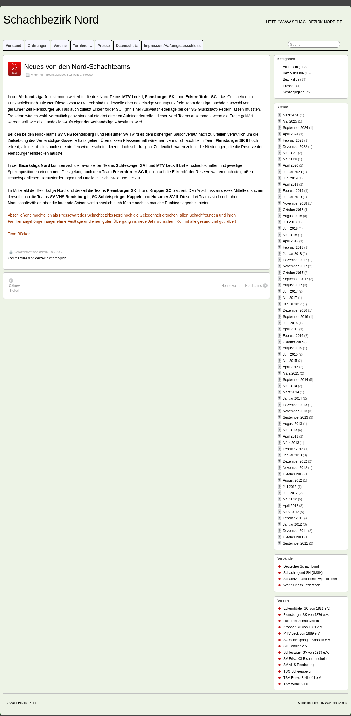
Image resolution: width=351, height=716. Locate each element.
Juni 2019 (290, 178)
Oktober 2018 (293, 210)
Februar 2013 (293, 449)
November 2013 (295, 411)
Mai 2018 (290, 235)
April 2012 (290, 506)
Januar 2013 (292, 455)
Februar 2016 (293, 336)
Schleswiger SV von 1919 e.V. (306, 652)
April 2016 (290, 329)
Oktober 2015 (293, 342)
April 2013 (290, 436)
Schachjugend (293, 92)
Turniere (82, 46)
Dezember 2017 (295, 260)
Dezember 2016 (295, 310)
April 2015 (290, 367)
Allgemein (37, 74)
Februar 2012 (293, 518)
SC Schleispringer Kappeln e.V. (307, 640)
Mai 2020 (290, 159)
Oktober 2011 (293, 537)
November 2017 (295, 266)
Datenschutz (127, 45)
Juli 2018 (290, 222)
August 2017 (292, 285)
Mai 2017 (290, 298)
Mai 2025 (290, 121)
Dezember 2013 (295, 405)
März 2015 (291, 373)
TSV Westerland (295, 684)
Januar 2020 (292, 172)
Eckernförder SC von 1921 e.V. (306, 608)
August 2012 (292, 480)
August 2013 (292, 424)
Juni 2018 (290, 228)
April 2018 (290, 241)
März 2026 (291, 115)
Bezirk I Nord (27, 702)
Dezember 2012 (295, 461)
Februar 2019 (293, 191)
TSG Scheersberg (297, 671)
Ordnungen (37, 45)
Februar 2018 (293, 247)
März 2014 (291, 392)
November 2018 (295, 203)
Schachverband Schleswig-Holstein (310, 579)
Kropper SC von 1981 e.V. (303, 627)
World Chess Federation (301, 585)
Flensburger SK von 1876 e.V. (306, 615)
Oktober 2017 (293, 273)
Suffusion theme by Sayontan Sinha (322, 702)
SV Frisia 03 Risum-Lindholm (305, 659)
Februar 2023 (293, 140)
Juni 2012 (290, 493)
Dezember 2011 (295, 531)
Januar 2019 (292, 197)
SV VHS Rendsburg (298, 665)
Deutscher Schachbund (301, 566)
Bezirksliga (73, 74)
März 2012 (291, 512)
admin (43, 252)
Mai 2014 (290, 386)
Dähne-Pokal (14, 285)
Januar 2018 (292, 254)
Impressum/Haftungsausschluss (172, 45)
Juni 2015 (290, 354)
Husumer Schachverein (301, 621)
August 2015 (292, 348)
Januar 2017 (292, 304)
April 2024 (290, 134)
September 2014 (295, 380)
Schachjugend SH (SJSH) (303, 573)
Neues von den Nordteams (244, 285)
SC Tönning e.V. (295, 646)
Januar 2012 (292, 524)
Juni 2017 (290, 291)
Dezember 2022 (295, 147)
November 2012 (295, 468)
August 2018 (292, 216)
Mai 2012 (290, 499)
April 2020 (290, 165)
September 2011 (295, 543)
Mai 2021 (290, 153)
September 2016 (295, 317)
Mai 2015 (290, 361)
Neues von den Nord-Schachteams (77, 66)
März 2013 (291, 443)
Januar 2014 (292, 398)
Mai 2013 (290, 430)
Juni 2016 (290, 323)
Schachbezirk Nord (51, 19)
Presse (104, 45)
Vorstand (13, 45)
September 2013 (295, 417)
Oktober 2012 (293, 474)
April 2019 (290, 184)
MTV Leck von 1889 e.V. (301, 633)
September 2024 (295, 128)
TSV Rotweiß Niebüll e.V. (302, 678)
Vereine (60, 45)
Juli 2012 (290, 487)
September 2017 (295, 279)
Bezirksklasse (55, 74)
